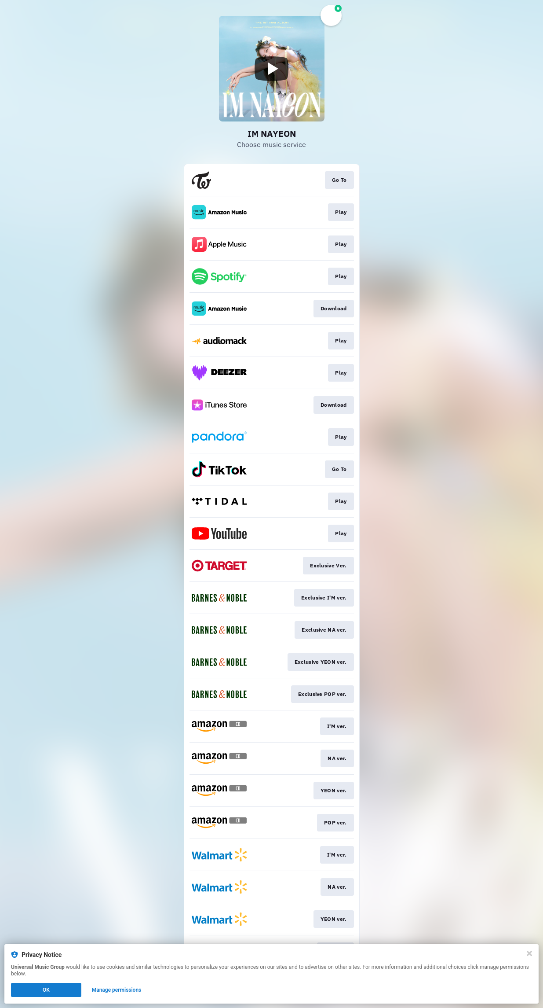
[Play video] (271, 68)
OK (46, 990)
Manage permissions (117, 990)
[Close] (529, 953)
